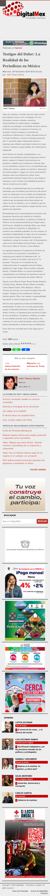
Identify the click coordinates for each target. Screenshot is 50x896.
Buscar (42, 521)
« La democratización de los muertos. (12, 366)
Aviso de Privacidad (20, 891)
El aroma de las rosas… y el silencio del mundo (28, 731)
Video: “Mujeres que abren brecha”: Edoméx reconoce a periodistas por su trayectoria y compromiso (22, 445)
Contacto (44, 893)
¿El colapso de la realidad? (14, 411)
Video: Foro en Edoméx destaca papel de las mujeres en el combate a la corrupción (23, 454)
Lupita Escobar (23, 722)
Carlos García (23, 793)
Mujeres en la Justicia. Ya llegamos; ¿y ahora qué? (27, 767)
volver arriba (38, 469)
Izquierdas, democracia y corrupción (27, 784)
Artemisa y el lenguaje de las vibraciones (21, 406)
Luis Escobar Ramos (26, 739)
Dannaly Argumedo (26, 759)
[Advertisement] (25, 28)
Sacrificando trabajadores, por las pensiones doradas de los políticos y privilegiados (30, 749)
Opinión (18, 48)
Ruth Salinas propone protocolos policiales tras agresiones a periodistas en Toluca (24, 462)
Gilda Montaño (23, 776)
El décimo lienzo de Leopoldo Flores (19, 415)
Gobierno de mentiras (27, 800)
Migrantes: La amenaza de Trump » (35, 366)
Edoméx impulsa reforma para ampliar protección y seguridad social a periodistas (24, 437)
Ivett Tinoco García (15, 74)
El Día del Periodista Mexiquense (17, 430)
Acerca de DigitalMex (39, 891)
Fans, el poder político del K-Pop (17, 420)
